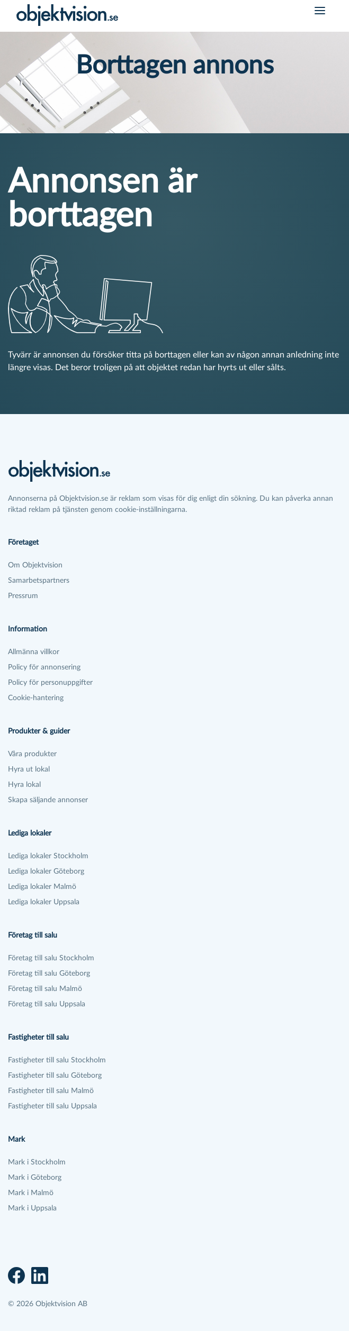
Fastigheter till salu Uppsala (52, 1106)
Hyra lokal (24, 784)
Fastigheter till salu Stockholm (57, 1060)
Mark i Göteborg (34, 1177)
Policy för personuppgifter (50, 682)
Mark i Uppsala (32, 1208)
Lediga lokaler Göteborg (46, 871)
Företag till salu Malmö (45, 989)
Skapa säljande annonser (48, 800)
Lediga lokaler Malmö (42, 887)
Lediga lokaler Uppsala (43, 902)
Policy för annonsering (44, 667)
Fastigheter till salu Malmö (51, 1091)
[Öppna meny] (320, 11)
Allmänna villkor (33, 652)
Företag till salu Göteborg (49, 973)
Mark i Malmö (30, 1193)
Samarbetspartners (38, 580)
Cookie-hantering (36, 698)
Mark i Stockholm (37, 1162)
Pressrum (23, 596)
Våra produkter (32, 754)
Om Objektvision (35, 565)
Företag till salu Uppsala (46, 1004)
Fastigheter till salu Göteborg (55, 1075)
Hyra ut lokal (29, 769)
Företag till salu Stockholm (51, 958)
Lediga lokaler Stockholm (48, 856)
